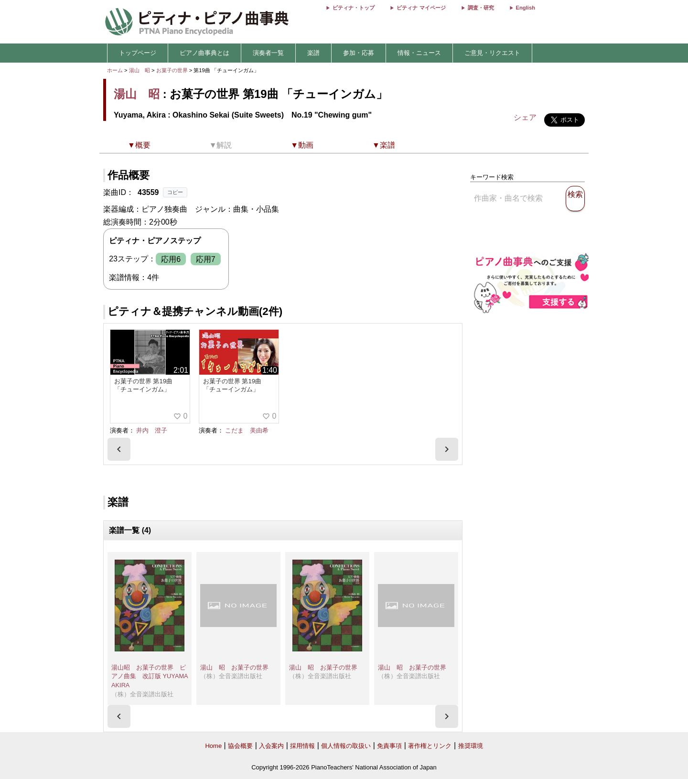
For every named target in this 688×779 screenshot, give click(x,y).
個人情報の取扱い (346, 745)
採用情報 (302, 745)
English (525, 8)
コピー (175, 192)
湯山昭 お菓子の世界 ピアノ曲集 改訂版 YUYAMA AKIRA (149, 676)
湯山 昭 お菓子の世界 (234, 667)
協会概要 (240, 745)
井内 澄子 (151, 430)
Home (213, 745)
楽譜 (313, 52)
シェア (525, 117)
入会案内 (271, 745)
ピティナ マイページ (421, 8)
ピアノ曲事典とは (204, 52)
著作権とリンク (430, 745)
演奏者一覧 (268, 52)
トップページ (137, 52)
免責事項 (389, 745)
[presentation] (119, 449)
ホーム (115, 70)
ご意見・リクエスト (492, 52)
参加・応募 (358, 52)
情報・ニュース (419, 52)
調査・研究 (481, 8)
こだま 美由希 (247, 430)
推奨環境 (470, 745)
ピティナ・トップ (354, 8)
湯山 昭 (139, 70)
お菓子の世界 (172, 70)
